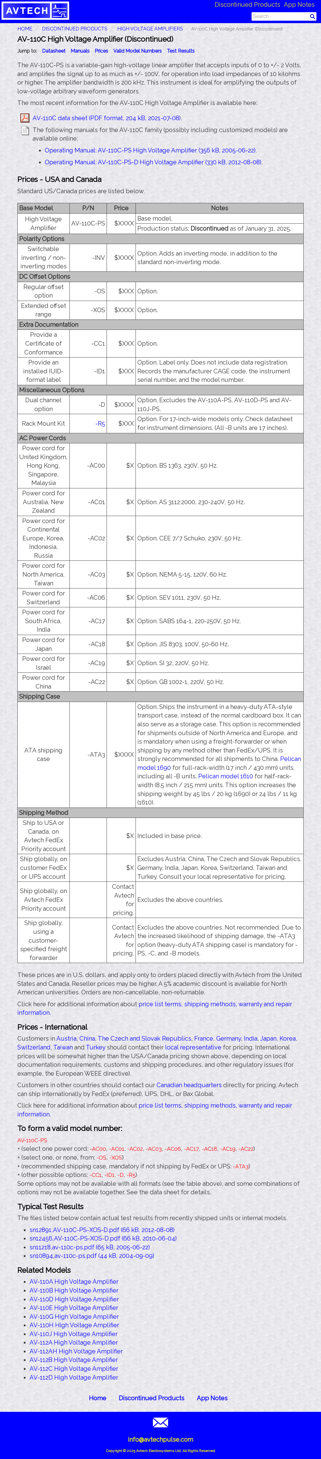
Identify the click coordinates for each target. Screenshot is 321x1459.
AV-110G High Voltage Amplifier (74, 1316)
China (87, 1038)
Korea (288, 1038)
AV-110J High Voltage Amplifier (74, 1334)
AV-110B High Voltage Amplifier (74, 1290)
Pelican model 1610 (225, 776)
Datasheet (53, 51)
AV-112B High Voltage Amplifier (74, 1359)
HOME (24, 29)
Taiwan (63, 1047)
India (250, 1038)
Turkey (95, 1047)
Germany (228, 1038)
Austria (66, 1038)
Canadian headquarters (189, 1085)
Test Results (181, 51)
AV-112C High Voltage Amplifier (74, 1368)
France (203, 1038)
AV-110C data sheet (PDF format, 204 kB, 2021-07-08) (107, 118)
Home (97, 1398)
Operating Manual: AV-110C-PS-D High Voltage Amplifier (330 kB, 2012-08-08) (153, 162)
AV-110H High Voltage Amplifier (74, 1325)
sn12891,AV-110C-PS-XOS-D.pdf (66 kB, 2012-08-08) (102, 1230)
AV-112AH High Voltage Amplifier (76, 1351)
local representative (193, 1047)
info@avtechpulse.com (160, 1439)
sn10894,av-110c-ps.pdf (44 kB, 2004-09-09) (92, 1255)
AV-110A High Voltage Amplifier (74, 1281)
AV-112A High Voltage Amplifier (74, 1342)
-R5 (100, 423)
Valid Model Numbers (137, 51)
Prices (101, 51)
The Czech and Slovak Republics (144, 1038)
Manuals (80, 51)
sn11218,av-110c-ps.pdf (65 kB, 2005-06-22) (90, 1247)
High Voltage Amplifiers (150, 29)
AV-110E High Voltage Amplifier (74, 1307)
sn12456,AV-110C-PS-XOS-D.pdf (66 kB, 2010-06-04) (103, 1238)
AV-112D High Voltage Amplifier (74, 1377)
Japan (268, 1038)
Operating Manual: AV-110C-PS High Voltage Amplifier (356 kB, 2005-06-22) (150, 150)
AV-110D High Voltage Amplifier (74, 1299)
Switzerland (34, 1047)
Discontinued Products (247, 4)
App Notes (299, 4)
